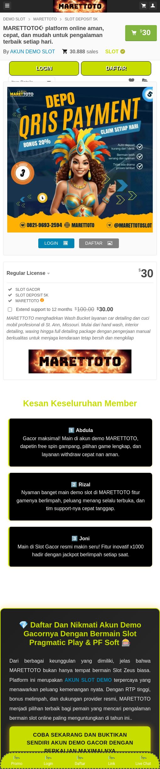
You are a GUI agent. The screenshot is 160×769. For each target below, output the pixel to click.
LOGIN (44, 68)
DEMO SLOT (14, 19)
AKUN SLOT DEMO (88, 680)
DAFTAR (116, 68)
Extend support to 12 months (64, 309)
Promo (17, 760)
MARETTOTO (45, 19)
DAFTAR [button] (94, 243)
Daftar (80, 760)
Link (111, 760)
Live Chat (143, 760)
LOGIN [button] (51, 243)
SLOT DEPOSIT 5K (81, 19)
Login (48, 760)
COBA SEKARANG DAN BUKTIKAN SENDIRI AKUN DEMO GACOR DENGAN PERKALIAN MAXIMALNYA (80, 743)
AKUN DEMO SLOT (32, 51)
